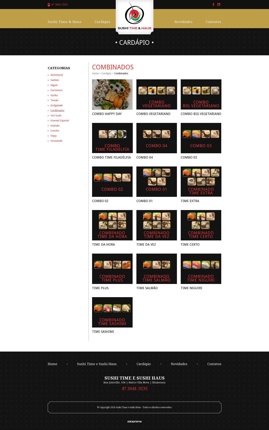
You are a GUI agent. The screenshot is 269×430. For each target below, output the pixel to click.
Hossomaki (56, 140)
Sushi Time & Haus (64, 22)
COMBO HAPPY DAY (107, 114)
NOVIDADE (56, 75)
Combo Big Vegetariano (201, 114)
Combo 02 (100, 201)
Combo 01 (144, 201)
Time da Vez (146, 244)
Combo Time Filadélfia (111, 157)
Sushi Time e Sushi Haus (97, 364)
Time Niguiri (191, 288)
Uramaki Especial (59, 120)
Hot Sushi (55, 115)
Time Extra (190, 201)
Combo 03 (189, 157)
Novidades (183, 22)
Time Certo (190, 244)
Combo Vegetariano (153, 114)
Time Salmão (147, 288)
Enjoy (53, 135)
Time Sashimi (103, 331)
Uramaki (54, 125)
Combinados (57, 110)
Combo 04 (144, 157)
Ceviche (54, 130)
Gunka (54, 95)
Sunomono (56, 90)
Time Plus (100, 288)
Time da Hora (103, 244)
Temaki (54, 100)
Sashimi (54, 80)
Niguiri (54, 85)
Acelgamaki (56, 105)
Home (95, 73)
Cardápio (102, 22)
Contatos (213, 22)
